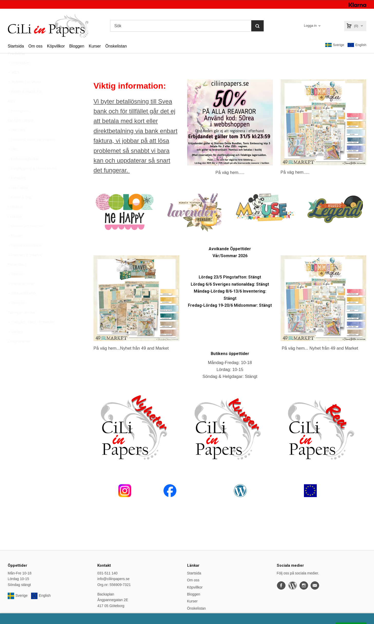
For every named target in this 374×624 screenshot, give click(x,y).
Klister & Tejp (20, 209)
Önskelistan (116, 46)
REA (13, 84)
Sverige (334, 45)
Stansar (15, 286)
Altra (11, 113)
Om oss (35, 46)
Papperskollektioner (25, 257)
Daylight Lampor (21, 133)
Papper (15, 248)
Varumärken (19, 75)
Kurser (95, 46)
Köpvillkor (56, 46)
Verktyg (15, 344)
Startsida (16, 46)
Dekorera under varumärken (32, 152)
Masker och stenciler (26, 238)
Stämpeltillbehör (22, 305)
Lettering (15, 229)
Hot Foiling (18, 200)
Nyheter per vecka (24, 94)
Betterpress (18, 123)
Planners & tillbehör (25, 267)
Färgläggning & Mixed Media (32, 181)
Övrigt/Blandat (19, 353)
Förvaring (17, 190)
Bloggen (76, 46)
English (357, 45)
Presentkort (17, 277)
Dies (13, 161)
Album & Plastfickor (25, 104)
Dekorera (17, 142)
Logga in (310, 25)
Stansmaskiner (21, 296)
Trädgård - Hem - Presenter (31, 334)
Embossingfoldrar (23, 171)
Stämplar (16, 315)
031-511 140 (107, 573)
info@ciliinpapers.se (113, 579)
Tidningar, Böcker (21, 325)
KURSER (15, 219)
